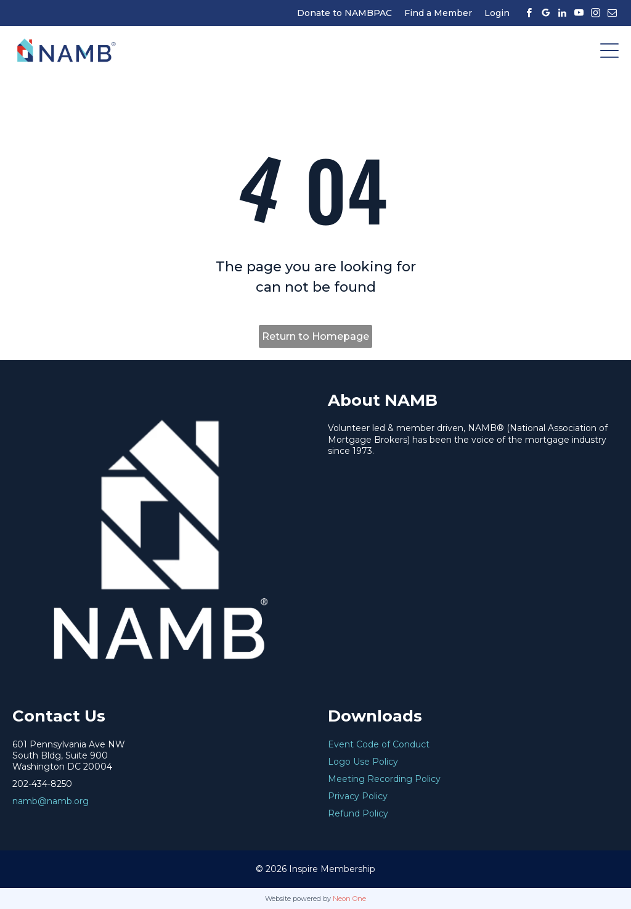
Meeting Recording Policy (384, 778)
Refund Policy (358, 813)
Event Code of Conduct (378, 744)
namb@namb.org (50, 801)
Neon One (349, 898)
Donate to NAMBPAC (344, 13)
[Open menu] (609, 50)
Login (497, 13)
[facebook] (528, 13)
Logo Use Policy (363, 761)
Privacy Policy (358, 796)
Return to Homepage (315, 336)
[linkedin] (562, 13)
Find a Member (438, 13)
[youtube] (578, 13)
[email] (612, 13)
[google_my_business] (545, 13)
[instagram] (595, 13)
